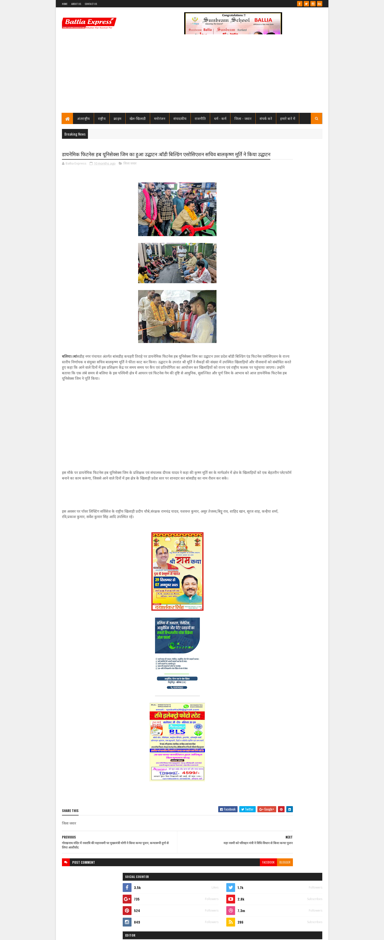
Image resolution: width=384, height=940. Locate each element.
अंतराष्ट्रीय (83, 118)
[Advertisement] (192, 76)
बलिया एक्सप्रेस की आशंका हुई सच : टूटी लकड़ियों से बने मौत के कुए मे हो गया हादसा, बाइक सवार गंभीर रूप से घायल (291, 569)
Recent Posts (263, 330)
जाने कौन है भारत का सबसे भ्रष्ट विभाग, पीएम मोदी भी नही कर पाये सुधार (291, 312)
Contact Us (91, 4)
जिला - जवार (243, 118)
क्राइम (118, 118)
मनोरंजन (160, 118)
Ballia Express (259, 221)
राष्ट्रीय (102, 118)
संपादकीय (180, 118)
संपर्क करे (266, 118)
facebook (211, 883)
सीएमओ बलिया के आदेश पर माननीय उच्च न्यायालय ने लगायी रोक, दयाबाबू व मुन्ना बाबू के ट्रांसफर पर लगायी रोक (292, 253)
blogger (227, 883)
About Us (76, 4)
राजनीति (200, 118)
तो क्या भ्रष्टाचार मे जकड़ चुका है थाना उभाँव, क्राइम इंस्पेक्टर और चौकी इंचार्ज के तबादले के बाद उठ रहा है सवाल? (294, 293)
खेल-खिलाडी (138, 118)
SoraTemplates (79, 933)
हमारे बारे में (287, 118)
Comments (302, 330)
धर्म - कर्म (220, 118)
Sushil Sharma (114, 933)
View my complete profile (260, 227)
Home (65, 4)
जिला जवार (129, 172)
